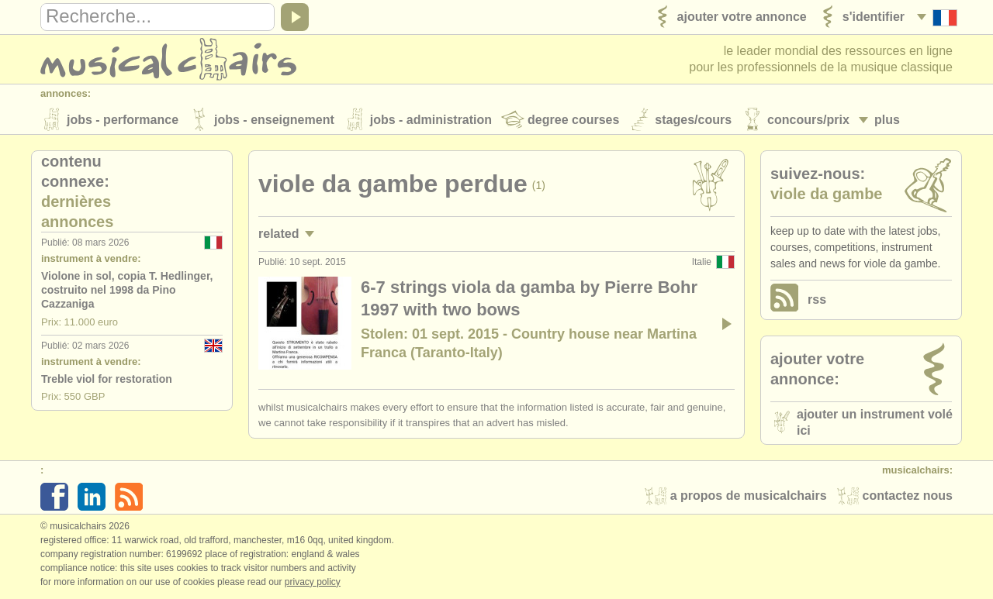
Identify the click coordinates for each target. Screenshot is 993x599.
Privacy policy (313, 582)
